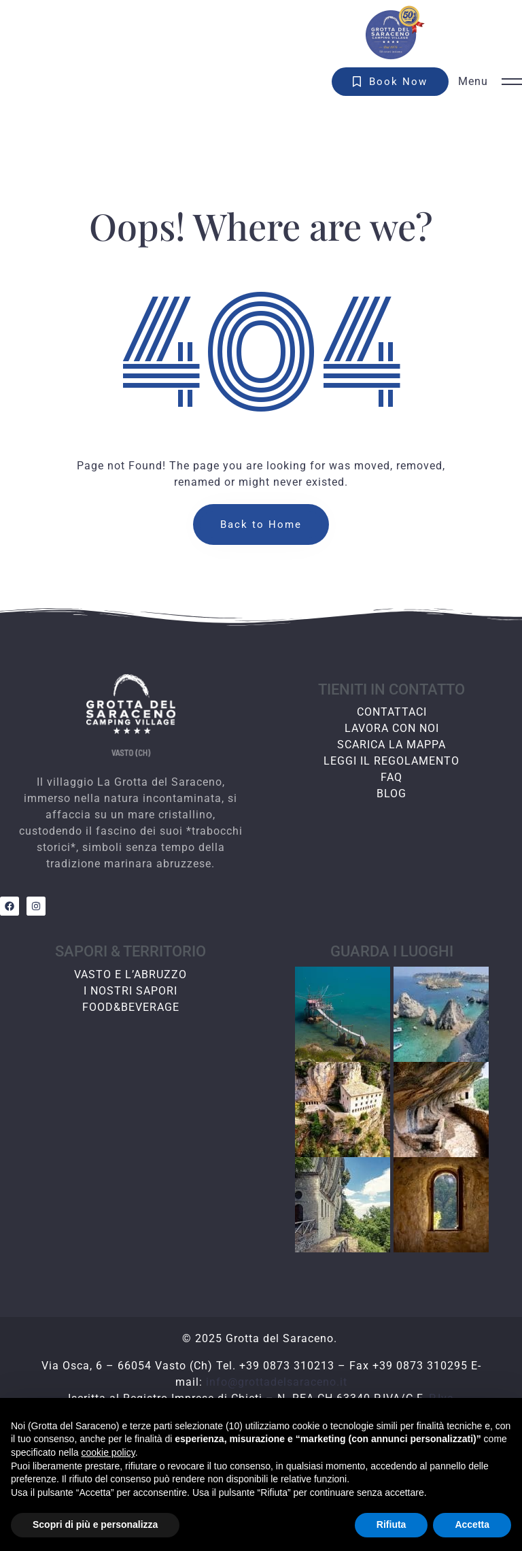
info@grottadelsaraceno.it (276, 1381)
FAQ (391, 777)
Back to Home (261, 524)
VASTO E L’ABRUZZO (130, 974)
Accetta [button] (472, 1524)
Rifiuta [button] (391, 1524)
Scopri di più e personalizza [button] (95, 1524)
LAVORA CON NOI (392, 728)
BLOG (391, 793)
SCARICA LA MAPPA (391, 744)
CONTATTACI (392, 711)
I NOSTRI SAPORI (130, 990)
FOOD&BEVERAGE (130, 1007)
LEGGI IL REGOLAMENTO (391, 760)
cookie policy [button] (108, 1452)
